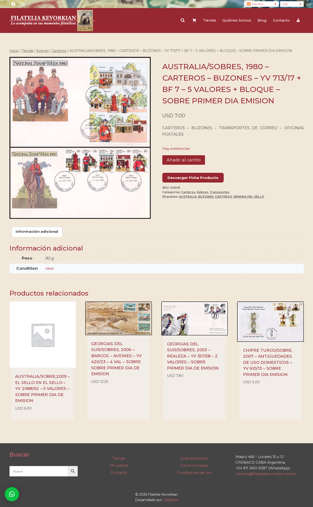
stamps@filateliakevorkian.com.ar (266, 473)
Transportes (219, 192)
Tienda (209, 20)
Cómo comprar (194, 465)
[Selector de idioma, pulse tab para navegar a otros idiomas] (261, 4)
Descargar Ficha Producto (193, 177)
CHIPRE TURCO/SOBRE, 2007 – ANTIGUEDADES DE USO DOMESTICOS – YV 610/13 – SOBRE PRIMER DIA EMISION (267, 362)
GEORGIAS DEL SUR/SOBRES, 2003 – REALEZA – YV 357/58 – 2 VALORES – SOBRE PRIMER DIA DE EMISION (193, 356)
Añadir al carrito (184, 160)
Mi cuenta (119, 465)
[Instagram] (23, 4)
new (49, 268)
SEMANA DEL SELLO (248, 196)
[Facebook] (13, 4)
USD (285, 4)
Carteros (188, 192)
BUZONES (205, 196)
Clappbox (170, 500)
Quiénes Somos (236, 20)
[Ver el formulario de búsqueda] (182, 20)
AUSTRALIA (188, 196)
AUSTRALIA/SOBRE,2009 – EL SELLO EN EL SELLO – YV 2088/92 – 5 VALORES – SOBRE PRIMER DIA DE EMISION (42, 388)
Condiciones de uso (194, 472)
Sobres (202, 192)
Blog (262, 20)
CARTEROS (223, 196)
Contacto (281, 20)
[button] (12, 494)
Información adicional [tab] (37, 231)
